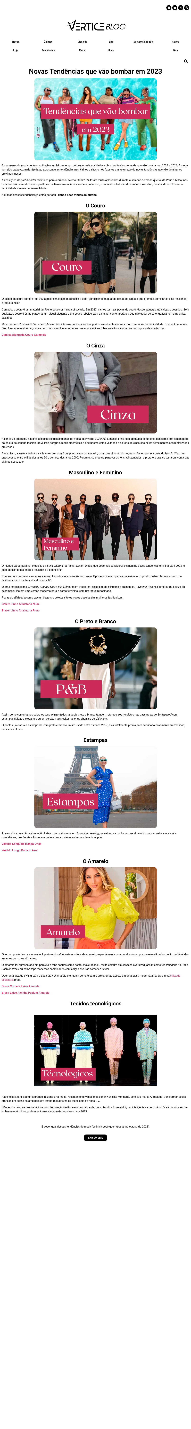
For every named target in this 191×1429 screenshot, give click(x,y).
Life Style (111, 46)
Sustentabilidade (143, 41)
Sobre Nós (175, 46)
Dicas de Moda (82, 46)
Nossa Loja (15, 46)
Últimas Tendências (48, 46)
